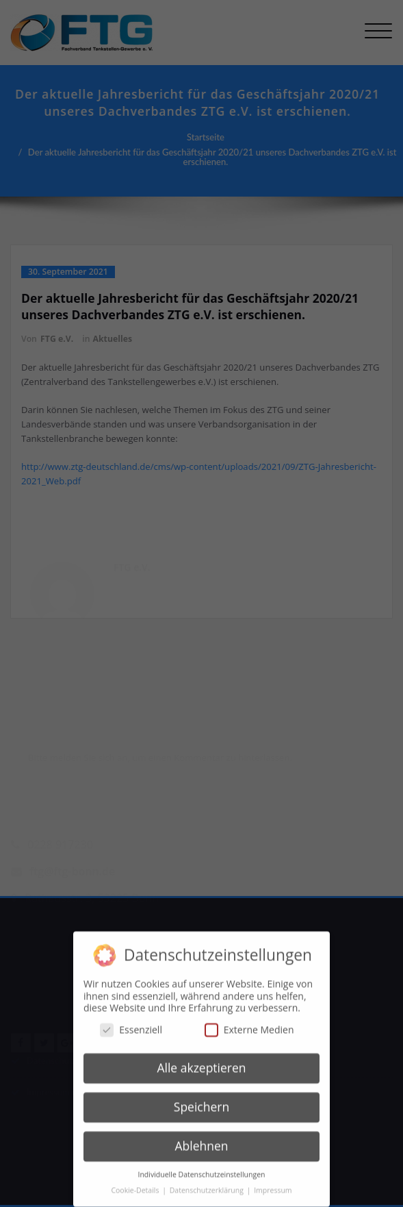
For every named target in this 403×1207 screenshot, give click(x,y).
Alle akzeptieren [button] (201, 1060)
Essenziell (131, 1021)
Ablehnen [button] (201, 1138)
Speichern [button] (201, 1099)
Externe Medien (249, 1021)
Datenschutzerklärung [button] (208, 1182)
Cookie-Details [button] (136, 1182)
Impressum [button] (272, 1182)
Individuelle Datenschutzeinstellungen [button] (201, 1166)
